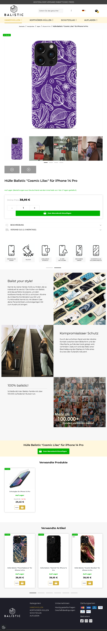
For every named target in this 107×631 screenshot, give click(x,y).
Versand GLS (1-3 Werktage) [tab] (54, 224)
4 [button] (61, 162)
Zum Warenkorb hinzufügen (70, 207)
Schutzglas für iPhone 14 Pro (19, 487)
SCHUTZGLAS (68, 20)
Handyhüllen (12, 20)
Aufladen (90, 20)
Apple (39, 26)
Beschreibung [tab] (54, 220)
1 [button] (46, 162)
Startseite (18, 26)
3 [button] (56, 162)
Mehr (16, 503)
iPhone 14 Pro (49, 26)
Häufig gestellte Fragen (65, 603)
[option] (16, 150)
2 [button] (51, 162)
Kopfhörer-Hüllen (40, 20)
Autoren (96, 628)
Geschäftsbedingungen (65, 605)
